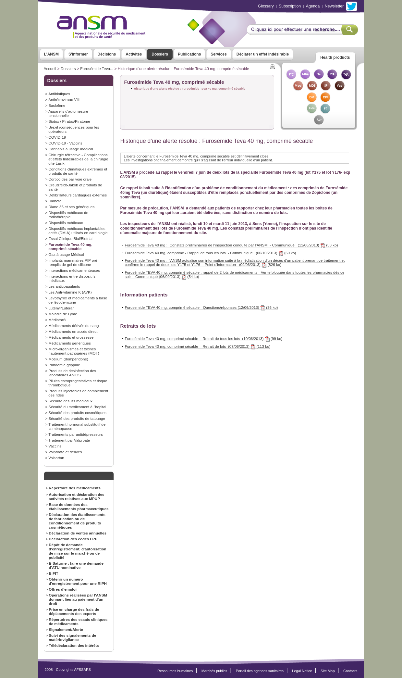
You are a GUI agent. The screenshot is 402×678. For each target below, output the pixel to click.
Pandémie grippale (64, 365)
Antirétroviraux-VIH (64, 99)
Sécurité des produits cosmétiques (77, 412)
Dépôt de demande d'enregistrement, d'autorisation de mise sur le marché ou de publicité (77, 551)
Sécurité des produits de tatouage (76, 418)
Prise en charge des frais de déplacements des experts (74, 611)
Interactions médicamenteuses (74, 270)
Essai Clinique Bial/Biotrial (70, 238)
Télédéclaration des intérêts (74, 645)
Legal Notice (302, 671)
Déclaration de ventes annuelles (77, 533)
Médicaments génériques (69, 343)
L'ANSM (51, 54)
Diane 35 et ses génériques (71, 207)
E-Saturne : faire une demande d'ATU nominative (76, 565)
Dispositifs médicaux (65, 222)
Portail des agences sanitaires (260, 671)
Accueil (50, 69)
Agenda (313, 6)
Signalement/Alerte (66, 629)
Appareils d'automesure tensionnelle (68, 113)
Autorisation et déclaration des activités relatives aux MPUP (76, 496)
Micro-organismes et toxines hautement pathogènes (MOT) (73, 351)
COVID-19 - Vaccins (65, 143)
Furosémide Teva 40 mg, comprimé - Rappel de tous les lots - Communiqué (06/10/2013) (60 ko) (210, 253)
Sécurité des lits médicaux (70, 401)
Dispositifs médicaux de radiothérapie (68, 214)
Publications (189, 54)
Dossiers (160, 54)
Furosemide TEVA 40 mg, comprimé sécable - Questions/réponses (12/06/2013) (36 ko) (201, 307)
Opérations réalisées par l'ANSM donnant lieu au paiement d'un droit (78, 599)
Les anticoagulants (64, 286)
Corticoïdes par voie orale (69, 179)
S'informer (78, 54)
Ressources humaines (175, 671)
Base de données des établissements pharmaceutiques (78, 506)
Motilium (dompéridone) (68, 359)
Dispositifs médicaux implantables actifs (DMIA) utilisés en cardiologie (77, 230)
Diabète (54, 201)
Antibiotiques (59, 94)
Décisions (107, 54)
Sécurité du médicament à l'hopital (77, 407)
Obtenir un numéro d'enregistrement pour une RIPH (78, 581)
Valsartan (56, 458)
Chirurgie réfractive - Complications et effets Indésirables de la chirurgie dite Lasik (78, 159)
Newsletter (334, 6)
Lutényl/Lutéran (61, 308)
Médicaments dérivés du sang (73, 325)
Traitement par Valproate (69, 440)
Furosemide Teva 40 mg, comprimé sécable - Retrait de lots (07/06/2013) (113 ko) (198, 346)
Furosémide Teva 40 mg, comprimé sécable (70, 246)
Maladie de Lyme (62, 314)
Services (218, 54)
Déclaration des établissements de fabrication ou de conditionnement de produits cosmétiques (77, 520)
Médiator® (57, 320)
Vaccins (54, 446)
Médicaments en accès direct (72, 331)
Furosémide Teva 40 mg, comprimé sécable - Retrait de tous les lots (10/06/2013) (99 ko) (204, 338)
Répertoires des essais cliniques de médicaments (78, 621)
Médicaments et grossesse (70, 337)
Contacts (350, 671)
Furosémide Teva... (96, 69)
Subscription (290, 6)
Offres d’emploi (63, 589)
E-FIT (53, 573)
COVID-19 (57, 137)
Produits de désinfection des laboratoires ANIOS (72, 373)
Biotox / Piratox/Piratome (69, 121)
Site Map (328, 671)
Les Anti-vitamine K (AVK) (69, 292)
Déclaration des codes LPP (73, 539)
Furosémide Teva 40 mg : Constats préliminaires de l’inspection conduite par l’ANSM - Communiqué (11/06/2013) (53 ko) (231, 245)
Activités (134, 54)
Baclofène (56, 105)
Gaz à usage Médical (66, 254)
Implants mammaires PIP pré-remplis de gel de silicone (73, 262)
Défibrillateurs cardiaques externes (77, 195)
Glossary (266, 6)
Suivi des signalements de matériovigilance (72, 637)
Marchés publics (214, 671)
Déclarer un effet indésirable (263, 54)
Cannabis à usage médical (70, 149)
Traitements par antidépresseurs (75, 434)
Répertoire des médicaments (75, 488)
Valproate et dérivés (65, 452)
